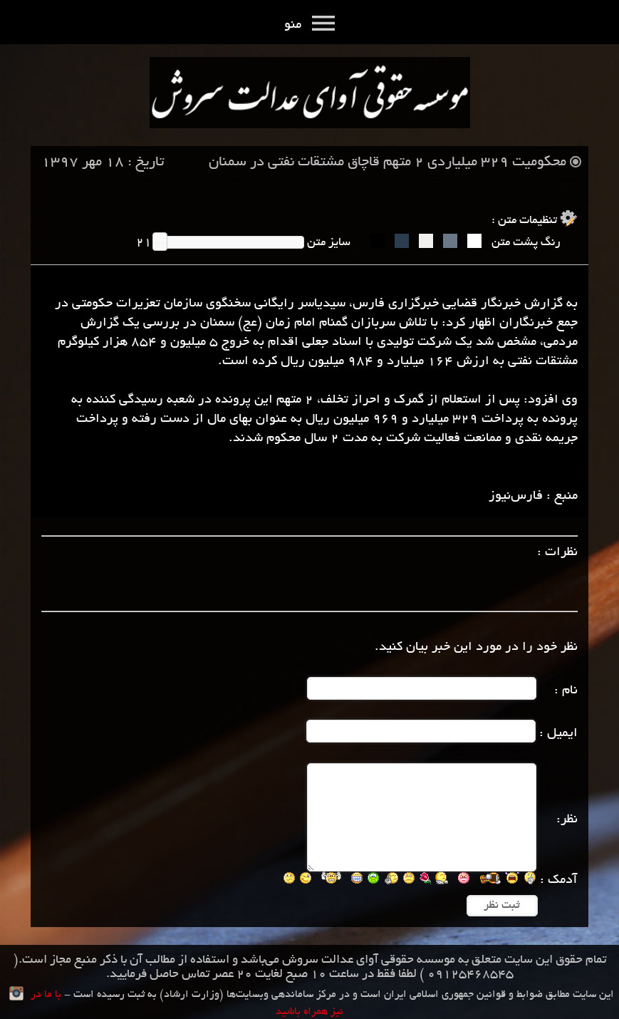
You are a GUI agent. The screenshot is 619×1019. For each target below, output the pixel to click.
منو (309, 26)
